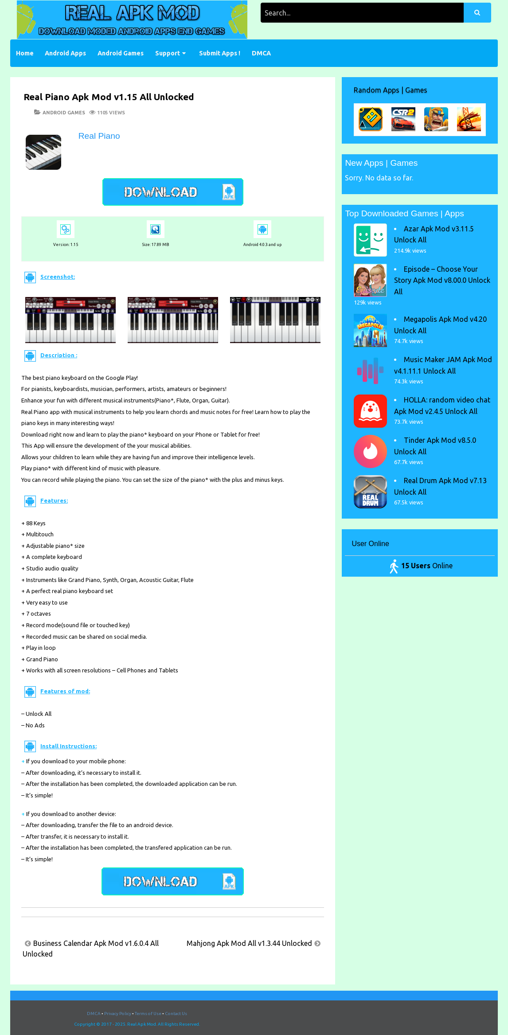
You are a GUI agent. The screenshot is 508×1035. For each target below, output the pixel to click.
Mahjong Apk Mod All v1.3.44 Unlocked (249, 943)
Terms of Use (148, 1013)
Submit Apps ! (219, 53)
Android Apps (65, 53)
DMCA (261, 53)
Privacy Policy (117, 1013)
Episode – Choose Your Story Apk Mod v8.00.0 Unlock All (442, 280)
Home (25, 53)
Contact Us (176, 1013)
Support (167, 53)
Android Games (121, 53)
